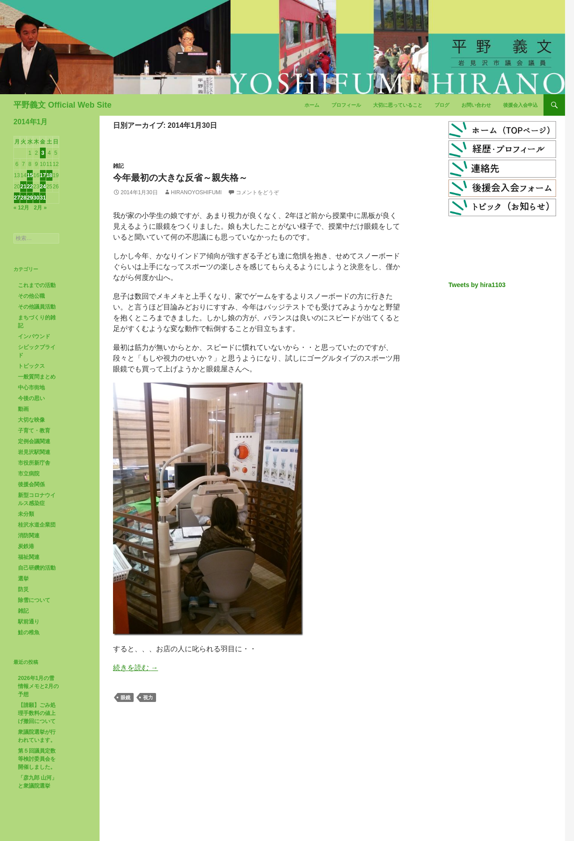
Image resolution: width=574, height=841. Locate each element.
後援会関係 (31, 484)
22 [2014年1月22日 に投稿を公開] (30, 186)
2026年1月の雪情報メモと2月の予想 (38, 686)
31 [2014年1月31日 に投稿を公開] (43, 198)
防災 (23, 589)
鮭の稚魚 (28, 632)
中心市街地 (31, 387)
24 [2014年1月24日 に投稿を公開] (43, 186)
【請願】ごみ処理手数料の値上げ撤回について (37, 713)
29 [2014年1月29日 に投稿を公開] (30, 198)
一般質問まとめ (37, 377)
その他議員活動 (37, 307)
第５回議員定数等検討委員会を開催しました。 (37, 759)
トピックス (31, 366)
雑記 (118, 166)
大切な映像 (31, 420)
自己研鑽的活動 (37, 568)
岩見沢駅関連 (34, 452)
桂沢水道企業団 (37, 525)
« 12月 (21, 208)
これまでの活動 (37, 285)
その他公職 (31, 296)
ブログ (442, 105)
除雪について (34, 600)
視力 (148, 697)
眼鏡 (125, 697)
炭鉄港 (26, 546)
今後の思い (31, 398)
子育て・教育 (34, 430)
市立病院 (28, 474)
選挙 (23, 578)
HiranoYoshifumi (196, 192)
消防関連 (28, 535)
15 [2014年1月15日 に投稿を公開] (30, 175)
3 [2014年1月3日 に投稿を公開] (42, 153)
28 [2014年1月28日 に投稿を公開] (23, 198)
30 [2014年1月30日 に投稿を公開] (36, 198)
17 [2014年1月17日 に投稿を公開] (43, 175)
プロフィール (346, 105)
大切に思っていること (397, 105)
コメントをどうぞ (257, 192)
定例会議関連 (34, 441)
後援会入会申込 (520, 105)
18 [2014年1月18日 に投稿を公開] (49, 175)
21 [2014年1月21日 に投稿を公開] (23, 186)
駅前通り (28, 622)
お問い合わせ (476, 105)
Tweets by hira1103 (476, 284)
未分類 (26, 514)
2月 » (40, 208)
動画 (23, 409)
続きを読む (135, 667)
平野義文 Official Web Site (62, 104)
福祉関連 (28, 557)
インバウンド (34, 336)
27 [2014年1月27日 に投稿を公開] (17, 198)
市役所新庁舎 (34, 463)
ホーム (311, 105)
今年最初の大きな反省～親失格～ (180, 178)
